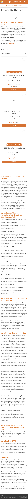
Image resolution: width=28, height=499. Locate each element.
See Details (14, 89)
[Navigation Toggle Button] (6, 2)
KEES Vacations (24, 495)
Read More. (11, 43)
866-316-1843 (13, 2)
